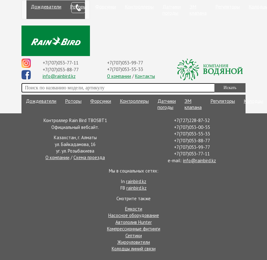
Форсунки (105, 6)
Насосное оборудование (133, 215)
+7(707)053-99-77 (125, 63)
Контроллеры (139, 6)
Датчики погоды (171, 9)
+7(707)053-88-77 (61, 70)
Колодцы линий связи (134, 249)
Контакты (145, 76)
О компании (119, 76)
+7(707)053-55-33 (125, 69)
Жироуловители (133, 242)
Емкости (133, 209)
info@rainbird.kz (59, 76)
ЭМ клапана (198, 9)
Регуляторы (227, 6)
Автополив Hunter (133, 222)
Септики (133, 236)
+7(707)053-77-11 (60, 63)
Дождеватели (46, 6)
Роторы (73, 101)
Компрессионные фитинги (133, 229)
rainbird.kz (136, 181)
